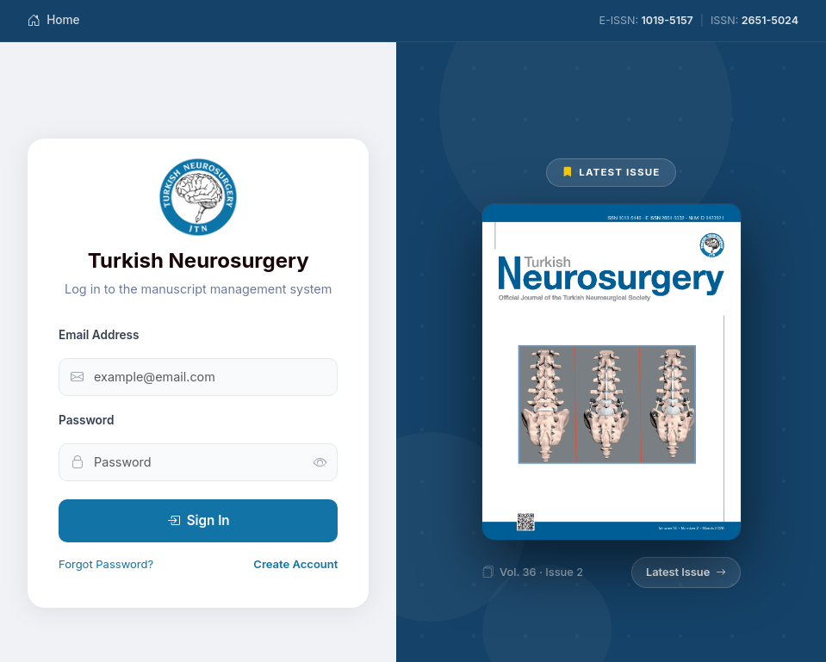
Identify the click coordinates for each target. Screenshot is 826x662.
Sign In (198, 520)
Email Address (99, 335)
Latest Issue (686, 572)
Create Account (295, 564)
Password (86, 420)
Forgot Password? (106, 564)
